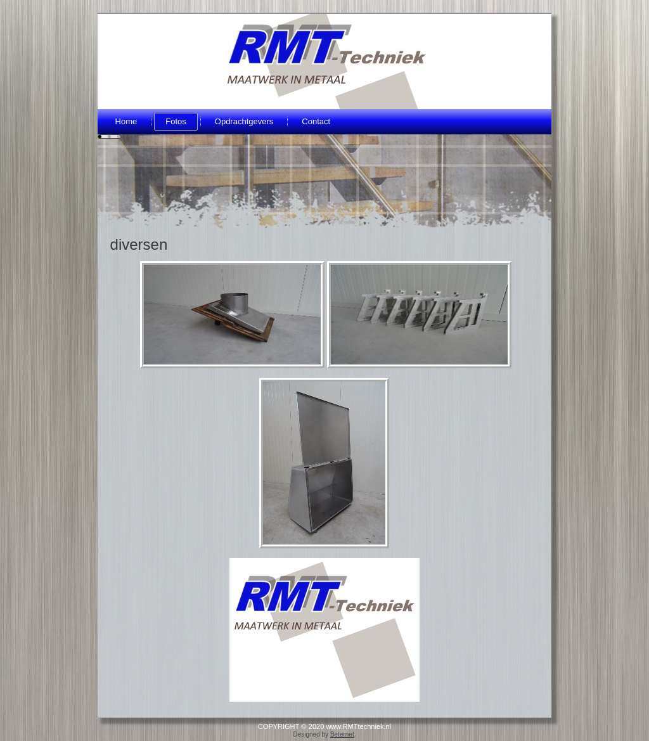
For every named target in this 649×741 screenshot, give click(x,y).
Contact (316, 121)
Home (126, 121)
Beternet (342, 734)
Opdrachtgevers (244, 121)
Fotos (175, 121)
